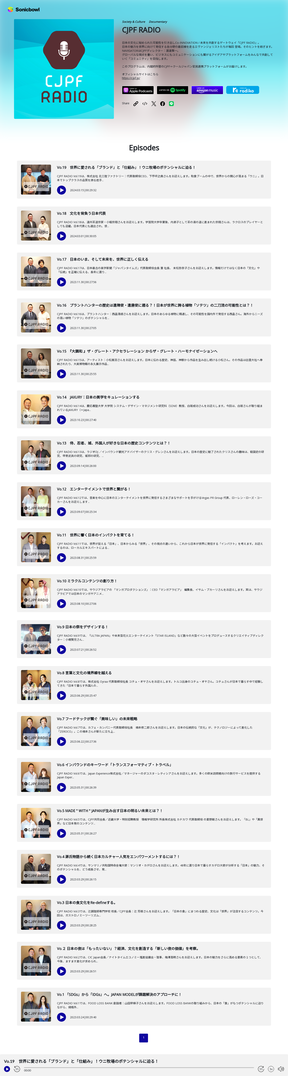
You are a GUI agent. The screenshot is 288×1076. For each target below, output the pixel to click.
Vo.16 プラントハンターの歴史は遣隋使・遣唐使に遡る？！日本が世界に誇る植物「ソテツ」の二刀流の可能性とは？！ (155, 305)
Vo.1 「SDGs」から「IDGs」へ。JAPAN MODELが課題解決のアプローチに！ (119, 994)
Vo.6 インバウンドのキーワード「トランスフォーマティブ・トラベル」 (115, 764)
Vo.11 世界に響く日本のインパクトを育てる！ (96, 535)
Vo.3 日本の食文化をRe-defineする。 (87, 902)
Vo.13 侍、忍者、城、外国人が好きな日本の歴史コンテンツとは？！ (114, 443)
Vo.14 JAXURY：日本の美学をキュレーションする (98, 397)
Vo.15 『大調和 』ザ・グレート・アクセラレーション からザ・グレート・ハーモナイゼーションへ (137, 351)
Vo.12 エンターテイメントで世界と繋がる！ (94, 489)
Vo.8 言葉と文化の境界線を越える (84, 672)
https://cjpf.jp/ (131, 78)
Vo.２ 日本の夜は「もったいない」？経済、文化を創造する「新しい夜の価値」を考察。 (128, 948)
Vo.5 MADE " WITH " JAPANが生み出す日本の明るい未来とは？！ (110, 810)
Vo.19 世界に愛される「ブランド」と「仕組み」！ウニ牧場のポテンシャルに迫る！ (126, 167)
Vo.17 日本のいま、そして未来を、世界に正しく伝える (102, 259)
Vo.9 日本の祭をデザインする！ (82, 627)
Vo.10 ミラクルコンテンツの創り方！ (87, 581)
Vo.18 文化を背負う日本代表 (81, 213)
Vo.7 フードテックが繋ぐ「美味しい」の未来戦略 (97, 718)
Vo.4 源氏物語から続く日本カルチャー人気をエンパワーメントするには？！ (118, 856)
